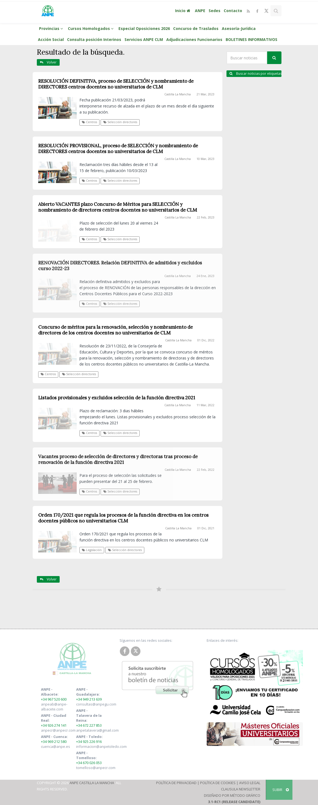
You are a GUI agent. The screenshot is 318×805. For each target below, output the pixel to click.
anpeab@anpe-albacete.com (54, 707)
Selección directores (120, 122)
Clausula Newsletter (240, 789)
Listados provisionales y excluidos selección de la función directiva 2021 (116, 398)
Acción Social (51, 39)
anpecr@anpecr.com (58, 730)
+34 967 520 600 (54, 699)
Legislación (92, 550)
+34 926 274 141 (54, 725)
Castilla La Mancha (177, 94)
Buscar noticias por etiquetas (255, 73)
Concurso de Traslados (196, 28)
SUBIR (280, 789)
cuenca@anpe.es (55, 746)
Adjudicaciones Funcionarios (194, 39)
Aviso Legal (249, 782)
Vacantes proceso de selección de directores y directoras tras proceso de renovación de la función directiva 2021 (118, 459)
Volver (48, 62)
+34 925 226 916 (89, 741)
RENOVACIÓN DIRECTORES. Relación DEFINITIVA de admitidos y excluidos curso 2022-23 (120, 266)
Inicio (183, 10)
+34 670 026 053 (89, 762)
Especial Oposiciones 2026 (144, 28)
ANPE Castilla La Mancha (92, 782)
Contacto (233, 10)
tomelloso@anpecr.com (95, 767)
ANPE (200, 10)
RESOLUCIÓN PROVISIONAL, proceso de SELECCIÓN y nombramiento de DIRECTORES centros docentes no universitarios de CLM (118, 148)
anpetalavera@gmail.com (97, 730)
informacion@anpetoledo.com (101, 746)
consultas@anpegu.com (96, 704)
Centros (89, 122)
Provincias (52, 28)
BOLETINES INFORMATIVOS (251, 39)
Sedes (214, 10)
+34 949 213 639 (89, 699)
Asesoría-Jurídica (239, 28)
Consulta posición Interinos (94, 39)
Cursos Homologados (91, 28)
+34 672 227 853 (89, 725)
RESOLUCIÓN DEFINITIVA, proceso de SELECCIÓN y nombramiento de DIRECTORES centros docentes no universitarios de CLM (115, 84)
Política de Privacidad (176, 782)
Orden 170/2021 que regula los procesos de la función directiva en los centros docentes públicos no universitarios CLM (123, 518)
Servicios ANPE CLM (144, 39)
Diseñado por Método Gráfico (232, 795)
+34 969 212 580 (54, 741)
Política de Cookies (218, 782)
